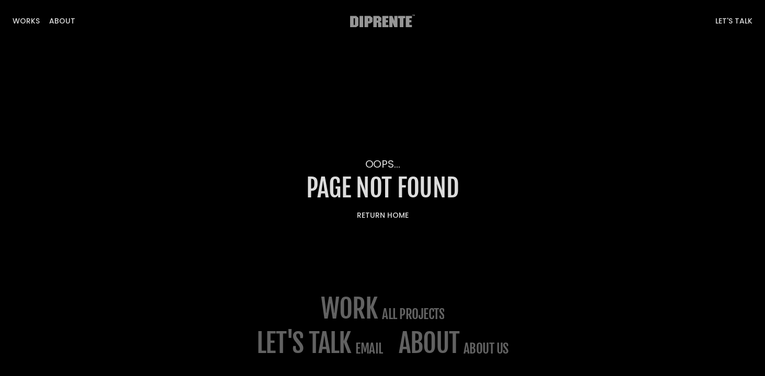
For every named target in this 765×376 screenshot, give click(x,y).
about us (485, 348)
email (369, 348)
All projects (413, 314)
